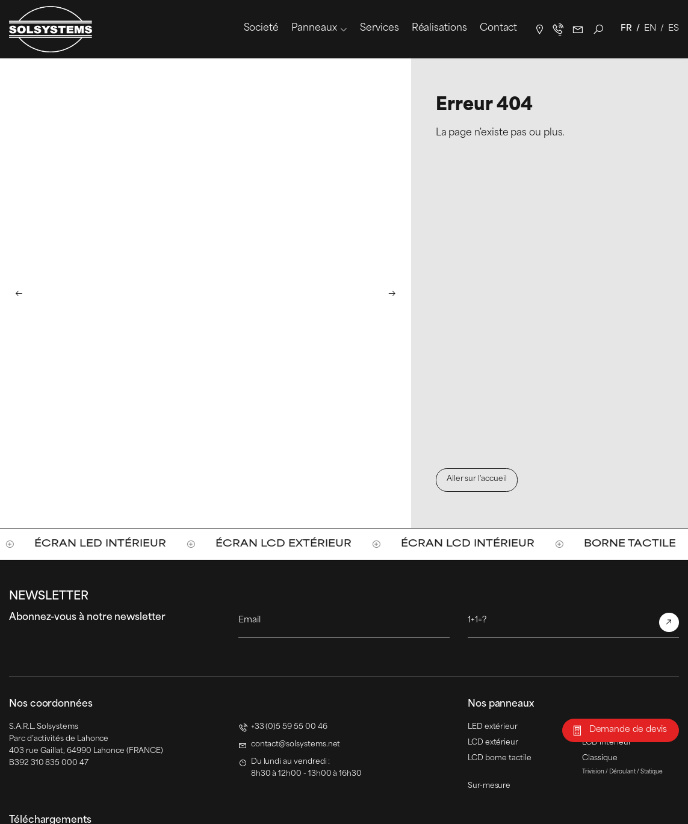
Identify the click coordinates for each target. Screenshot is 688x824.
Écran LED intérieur (120, 543)
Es (673, 29)
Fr (626, 29)
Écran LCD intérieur (487, 543)
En (650, 29)
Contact (498, 28)
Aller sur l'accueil (477, 479)
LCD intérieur (606, 742)
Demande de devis (628, 730)
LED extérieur (493, 727)
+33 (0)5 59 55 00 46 (289, 727)
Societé (261, 28)
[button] (18, 292)
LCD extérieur (493, 742)
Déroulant (622, 772)
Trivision (593, 772)
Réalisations (439, 28)
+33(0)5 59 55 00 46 (558, 29)
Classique (599, 758)
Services (379, 28)
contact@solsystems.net (578, 29)
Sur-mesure (489, 786)
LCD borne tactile (499, 758)
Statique (651, 772)
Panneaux (313, 28)
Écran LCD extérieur (303, 543)
